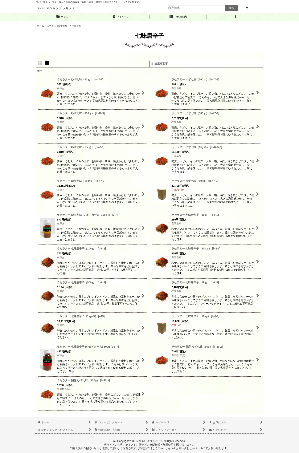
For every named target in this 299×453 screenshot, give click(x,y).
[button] (235, 17)
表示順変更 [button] (159, 63)
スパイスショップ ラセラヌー (57, 8)
